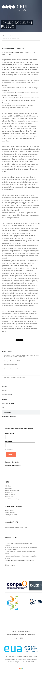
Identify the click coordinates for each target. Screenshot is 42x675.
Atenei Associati (10, 512)
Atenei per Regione (11, 515)
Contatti (4, 390)
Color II (21, 668)
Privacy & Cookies (24, 631)
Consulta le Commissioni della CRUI (16, 527)
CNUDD (4, 399)
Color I (19, 668)
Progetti (4, 386)
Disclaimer (31, 634)
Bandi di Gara (9, 497)
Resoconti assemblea (18, 36)
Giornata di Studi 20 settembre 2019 (14, 377)
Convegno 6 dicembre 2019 (12, 361)
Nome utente (9, 433)
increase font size (34, 52)
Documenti (6, 36)
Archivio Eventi (7, 395)
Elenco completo (10, 565)
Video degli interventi (10, 364)
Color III (22, 668)
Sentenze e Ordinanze (9, 416)
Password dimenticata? (12, 462)
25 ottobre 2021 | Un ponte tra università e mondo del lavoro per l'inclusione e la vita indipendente (21, 356)
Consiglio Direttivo (8, 403)
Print (3, 55)
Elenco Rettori (9, 510)
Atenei (4, 408)
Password (8, 441)
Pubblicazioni (9, 492)
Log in (14, 631)
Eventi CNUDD (7, 351)
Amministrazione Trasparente (14, 499)
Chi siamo (8, 486)
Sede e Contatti (10, 495)
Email (9, 55)
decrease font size (32, 52)
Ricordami (10, 449)
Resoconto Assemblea (12, 490)
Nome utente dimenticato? (13, 465)
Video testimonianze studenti (12, 369)
